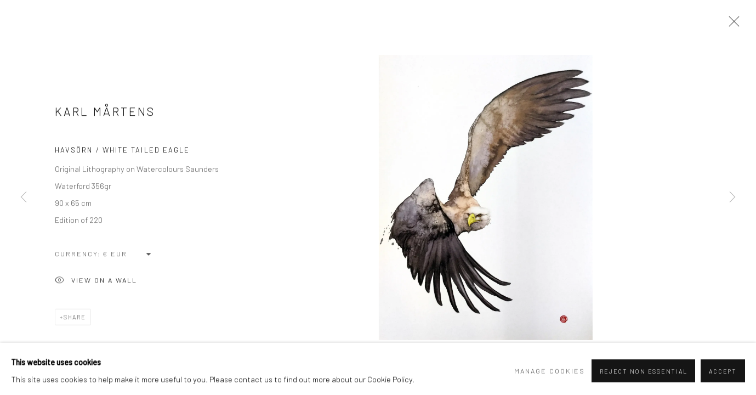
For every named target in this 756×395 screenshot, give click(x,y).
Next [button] (732, 197)
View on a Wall (96, 284)
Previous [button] (23, 197)
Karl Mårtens (105, 114)
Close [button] (731, 24)
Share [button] (75, 320)
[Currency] (127, 256)
